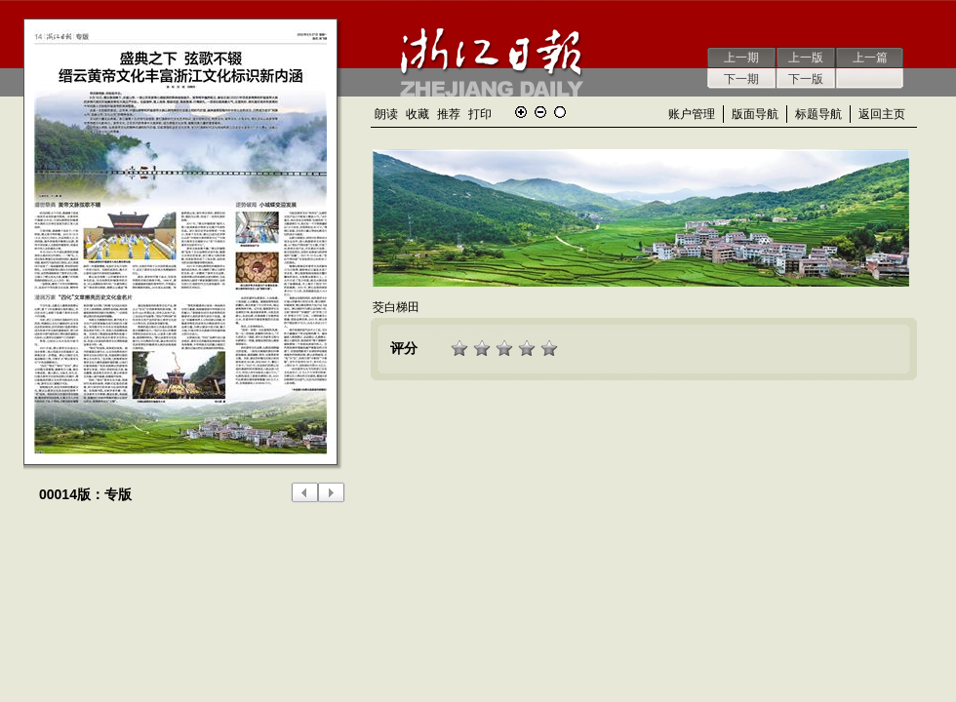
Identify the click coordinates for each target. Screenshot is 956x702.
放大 (521, 112)
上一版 (805, 57)
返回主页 (881, 114)
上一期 (741, 57)
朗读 (386, 114)
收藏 (417, 114)
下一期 (741, 79)
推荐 (448, 114)
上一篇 (870, 57)
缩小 (540, 112)
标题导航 (818, 114)
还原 (560, 112)
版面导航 (755, 114)
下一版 (805, 79)
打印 (480, 114)
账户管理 (691, 114)
